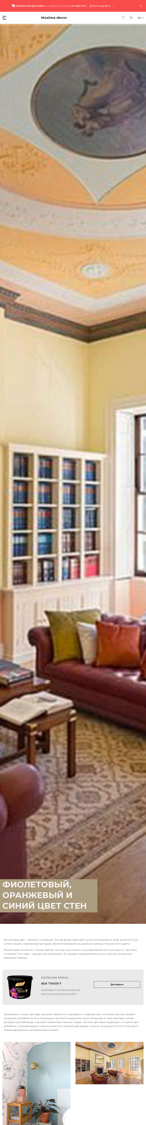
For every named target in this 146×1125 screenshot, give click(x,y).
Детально (117, 984)
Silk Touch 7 (51, 983)
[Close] (141, 6)
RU (140, 17)
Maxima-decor (54, 18)
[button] (4, 18)
